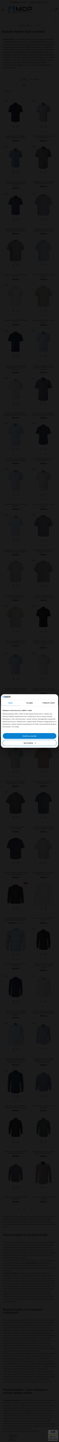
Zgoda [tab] (10, 703)
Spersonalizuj (30, 743)
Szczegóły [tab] (29, 703)
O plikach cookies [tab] (48, 703)
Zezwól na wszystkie (30, 736)
